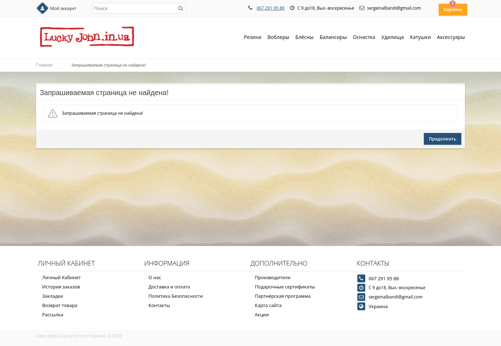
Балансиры (333, 38)
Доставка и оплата (169, 286)
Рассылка (52, 314)
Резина (253, 38)
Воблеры (278, 38)
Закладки (52, 296)
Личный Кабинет (61, 277)
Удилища (392, 38)
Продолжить (442, 139)
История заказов (61, 286)
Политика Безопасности (176, 296)
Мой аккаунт (63, 8)
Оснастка (364, 38)
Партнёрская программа (283, 296)
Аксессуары (451, 37)
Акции (262, 314)
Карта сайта (268, 305)
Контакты (159, 305)
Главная (44, 65)
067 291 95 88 (270, 8)
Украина (378, 306)
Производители (273, 277)
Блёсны (305, 38)
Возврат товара (59, 305)
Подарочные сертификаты (285, 286)
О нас (155, 277)
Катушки (420, 38)
